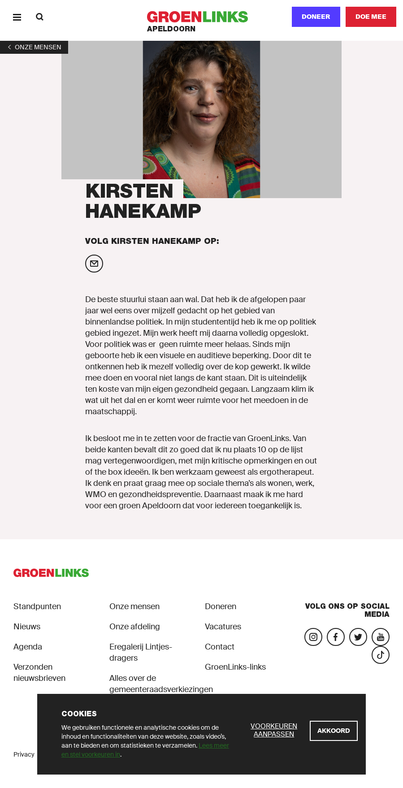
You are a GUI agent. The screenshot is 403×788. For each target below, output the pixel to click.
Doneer (316, 17)
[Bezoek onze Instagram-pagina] (313, 637)
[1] (34, 47)
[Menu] (17, 17)
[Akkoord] (334, 731)
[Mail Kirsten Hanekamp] (94, 264)
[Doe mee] (371, 17)
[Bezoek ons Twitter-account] (358, 637)
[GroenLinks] (201, 17)
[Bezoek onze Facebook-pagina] (336, 637)
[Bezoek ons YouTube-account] (381, 637)
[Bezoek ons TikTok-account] (381, 655)
